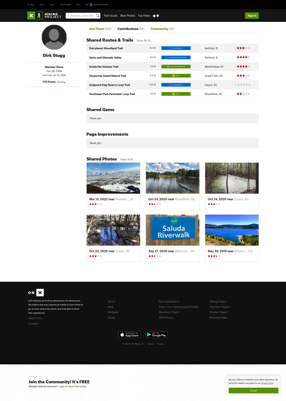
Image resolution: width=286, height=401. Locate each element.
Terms (151, 343)
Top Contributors (169, 301)
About (111, 301)
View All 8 (126, 159)
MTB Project (166, 317)
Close (253, 390)
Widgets (113, 312)
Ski (78, 4)
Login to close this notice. (72, 386)
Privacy (160, 343)
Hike (52, 4)
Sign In (252, 15)
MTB (42, 4)
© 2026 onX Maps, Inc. (133, 343)
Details (61, 81)
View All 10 (143, 40)
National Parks (218, 317)
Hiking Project (218, 301)
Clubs (111, 317)
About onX (34, 318)
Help (111, 306)
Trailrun (65, 4)
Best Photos (127, 15)
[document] (253, 385)
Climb (30, 4)
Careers (33, 323)
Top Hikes (144, 15)
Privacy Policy (267, 383)
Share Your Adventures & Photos (179, 306)
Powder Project (218, 312)
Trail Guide (110, 15)
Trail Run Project (219, 306)
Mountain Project (169, 312)
